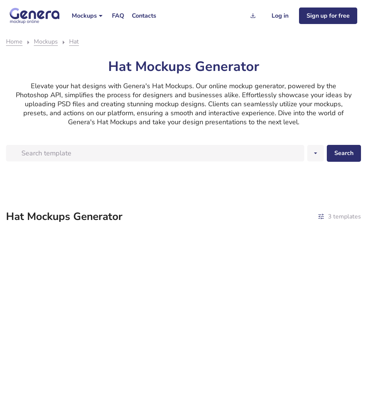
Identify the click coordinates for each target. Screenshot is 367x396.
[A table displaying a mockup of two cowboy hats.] (138, 276)
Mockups (84, 16)
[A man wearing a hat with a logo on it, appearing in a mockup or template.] (228, 262)
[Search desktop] (344, 153)
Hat (74, 42)
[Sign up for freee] (328, 16)
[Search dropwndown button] (315, 153)
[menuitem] (88, 16)
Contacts (144, 16)
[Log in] (280, 16)
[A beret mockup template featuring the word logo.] (49, 276)
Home (14, 42)
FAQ (118, 16)
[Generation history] (253, 16)
